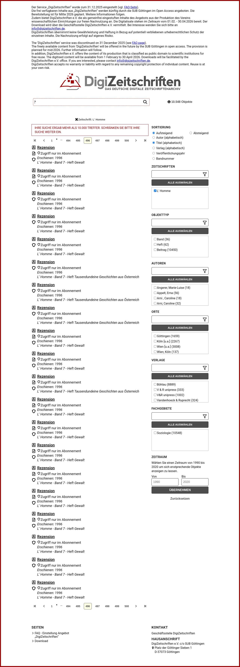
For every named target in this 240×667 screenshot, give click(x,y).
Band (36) (162, 239)
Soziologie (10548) (168, 433)
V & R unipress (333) (169, 390)
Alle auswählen (180, 182)
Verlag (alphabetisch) (168, 148)
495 (78, 140)
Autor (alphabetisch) (167, 137)
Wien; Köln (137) (166, 352)
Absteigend (199, 133)
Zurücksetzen (180, 498)
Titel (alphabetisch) (167, 143)
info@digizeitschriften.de (48, 28)
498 (107, 140)
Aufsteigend (162, 133)
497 (97, 140)
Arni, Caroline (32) (167, 303)
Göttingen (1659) (167, 336)
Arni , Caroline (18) (168, 298)
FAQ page (138, 43)
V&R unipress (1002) (169, 395)
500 (126, 140)
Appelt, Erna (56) (166, 293)
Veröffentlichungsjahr (168, 153)
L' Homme (162, 191)
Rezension (46, 147)
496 (88, 140)
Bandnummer (163, 158)
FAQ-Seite (130, 7)
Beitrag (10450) (166, 250)
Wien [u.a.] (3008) (167, 346)
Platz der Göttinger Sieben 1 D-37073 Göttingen (173, 650)
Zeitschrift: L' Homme (90, 119)
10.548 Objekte (180, 101)
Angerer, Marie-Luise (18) (172, 288)
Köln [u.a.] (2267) (167, 341)
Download (41, 641)
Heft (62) (161, 244)
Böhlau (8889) (165, 384)
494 (68, 140)
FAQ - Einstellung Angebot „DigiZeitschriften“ (52, 634)
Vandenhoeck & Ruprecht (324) (176, 400)
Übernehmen (180, 490)
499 (117, 140)
